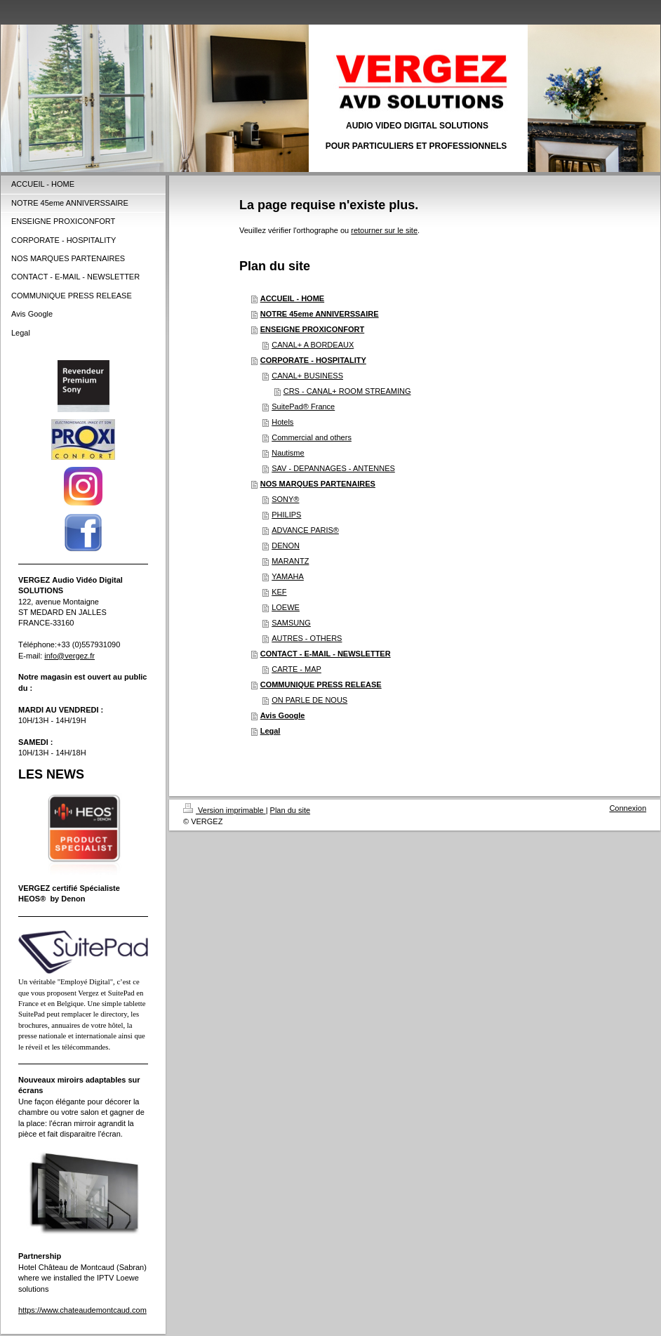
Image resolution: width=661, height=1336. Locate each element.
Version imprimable (224, 810)
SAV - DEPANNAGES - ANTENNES (333, 468)
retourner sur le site (384, 230)
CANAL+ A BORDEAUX (313, 344)
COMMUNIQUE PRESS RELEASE (321, 684)
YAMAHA (288, 576)
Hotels (282, 422)
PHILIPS (286, 514)
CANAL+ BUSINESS (307, 375)
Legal (270, 731)
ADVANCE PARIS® (305, 530)
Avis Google (282, 715)
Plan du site (290, 810)
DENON (286, 545)
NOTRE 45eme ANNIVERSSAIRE (319, 314)
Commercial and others (312, 437)
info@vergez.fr (69, 656)
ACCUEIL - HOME (292, 298)
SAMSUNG (291, 623)
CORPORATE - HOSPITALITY (313, 360)
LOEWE (286, 607)
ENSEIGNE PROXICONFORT (312, 329)
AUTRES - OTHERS (307, 638)
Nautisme (288, 453)
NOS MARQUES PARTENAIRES (317, 483)
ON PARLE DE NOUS (309, 700)
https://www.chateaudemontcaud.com (82, 1310)
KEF (279, 592)
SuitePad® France (303, 406)
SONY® (285, 499)
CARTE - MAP (296, 669)
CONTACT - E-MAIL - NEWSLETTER (325, 653)
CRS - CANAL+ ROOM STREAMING (347, 391)
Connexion (627, 808)
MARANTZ (290, 561)
